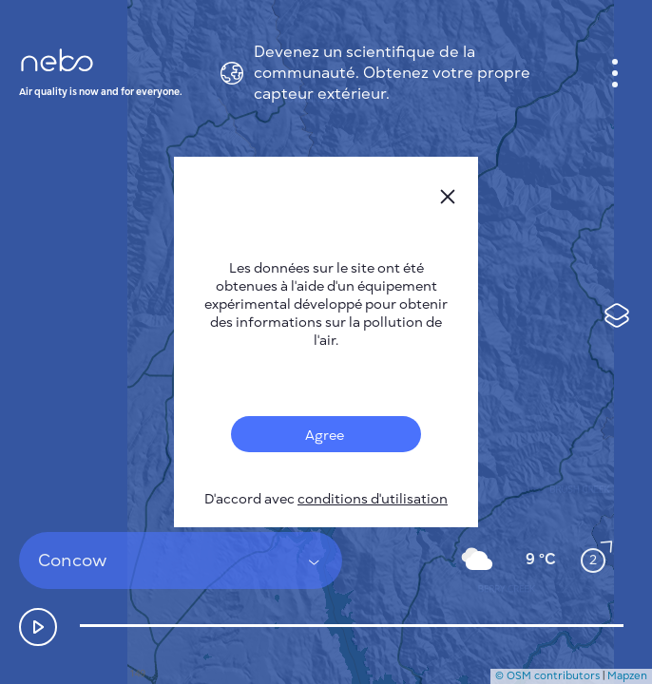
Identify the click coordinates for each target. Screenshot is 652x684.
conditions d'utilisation (372, 499)
